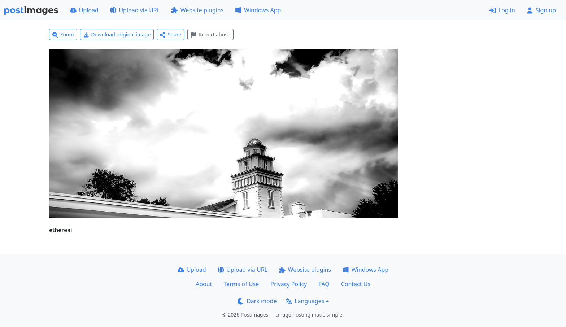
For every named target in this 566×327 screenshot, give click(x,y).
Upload (84, 10)
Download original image (117, 34)
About (204, 284)
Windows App (258, 10)
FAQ (323, 284)
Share (170, 34)
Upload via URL (135, 10)
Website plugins (197, 10)
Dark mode (257, 301)
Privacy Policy (288, 284)
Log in (502, 10)
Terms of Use (241, 284)
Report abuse (210, 34)
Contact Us (355, 284)
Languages (305, 301)
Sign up (541, 10)
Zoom (63, 34)
